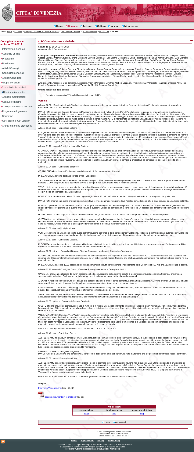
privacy (100, 441)
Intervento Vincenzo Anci (50, 388)
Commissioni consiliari (70, 31)
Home (9, 31)
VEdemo (78, 449)
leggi (86, 413)
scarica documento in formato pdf (57, 397)
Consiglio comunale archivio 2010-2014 (41, 31)
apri (114, 413)
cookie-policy (114, 441)
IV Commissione (90, 31)
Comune (18, 31)
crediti (74, 441)
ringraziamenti (87, 441)
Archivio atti (104, 31)
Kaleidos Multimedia (110, 449)
